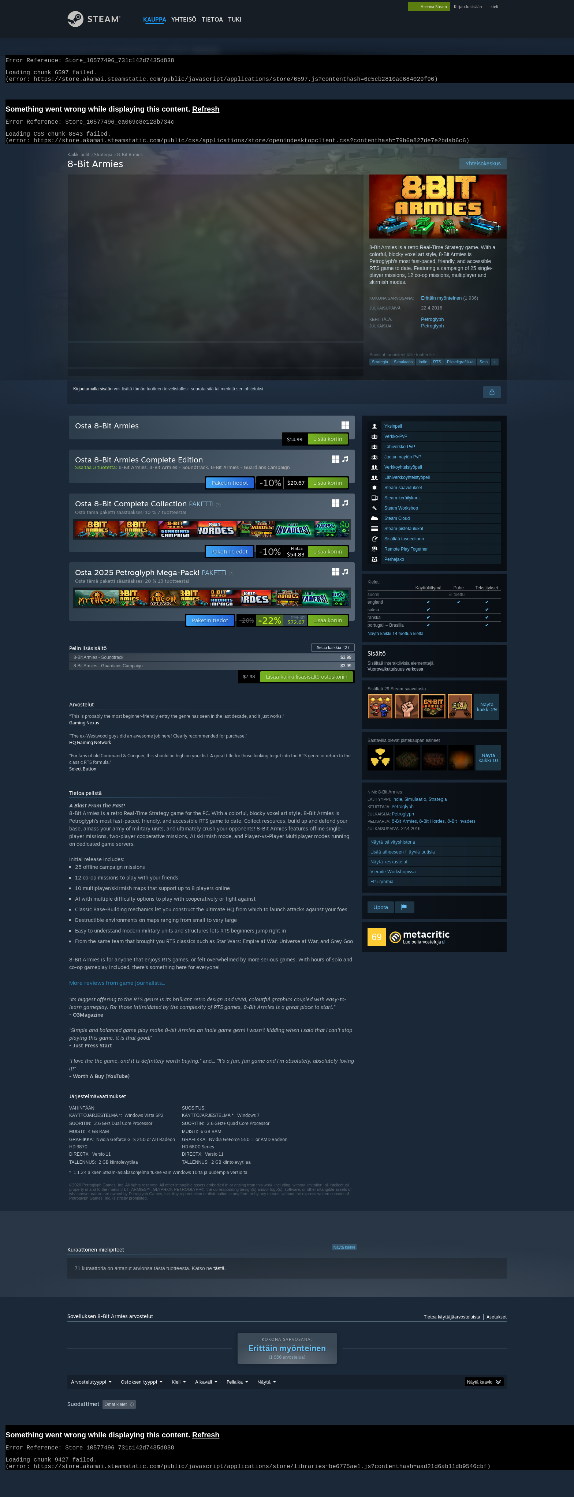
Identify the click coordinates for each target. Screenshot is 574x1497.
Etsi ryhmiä (382, 890)
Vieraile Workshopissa (393, 880)
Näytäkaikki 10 (488, 766)
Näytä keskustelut (388, 870)
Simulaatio (403, 370)
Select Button (82, 777)
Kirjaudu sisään (468, 6)
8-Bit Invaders (461, 830)
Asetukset (497, 1325)
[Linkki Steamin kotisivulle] (99, 25)
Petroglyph (432, 328)
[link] (282, 492)
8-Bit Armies (404, 830)
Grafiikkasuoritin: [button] (85, 1428)
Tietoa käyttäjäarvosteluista (452, 1325)
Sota (484, 370)
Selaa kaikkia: (333, 656)
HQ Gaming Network (90, 751)
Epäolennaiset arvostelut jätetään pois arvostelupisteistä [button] (215, 1418)
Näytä (264, 1396)
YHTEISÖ (184, 19)
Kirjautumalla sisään (92, 397)
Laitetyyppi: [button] (127, 1428)
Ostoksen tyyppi (139, 1396)
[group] (287, 1423)
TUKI (235, 19)
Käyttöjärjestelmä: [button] (419, 1418)
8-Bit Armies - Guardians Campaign (250, 476)
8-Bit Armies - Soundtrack (178, 476)
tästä (218, 1277)
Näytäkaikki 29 (487, 715)
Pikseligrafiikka (460, 370)
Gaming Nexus (84, 731)
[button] (328, 448)
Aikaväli (203, 1396)
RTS (437, 370)
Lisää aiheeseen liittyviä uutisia (402, 860)
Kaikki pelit (78, 163)
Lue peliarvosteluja (422, 950)
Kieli (176, 1396)
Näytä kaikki (344, 1256)
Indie (422, 370)
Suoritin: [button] (458, 1418)
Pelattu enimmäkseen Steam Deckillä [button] (351, 1418)
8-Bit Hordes (432, 830)
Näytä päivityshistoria (392, 850)
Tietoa (212, 19)
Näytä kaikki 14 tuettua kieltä (396, 642)
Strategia (103, 163)
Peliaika (235, 1396)
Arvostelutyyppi (88, 1396)
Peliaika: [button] (292, 1418)
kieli (494, 6)
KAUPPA (154, 19)
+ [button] (494, 370)
